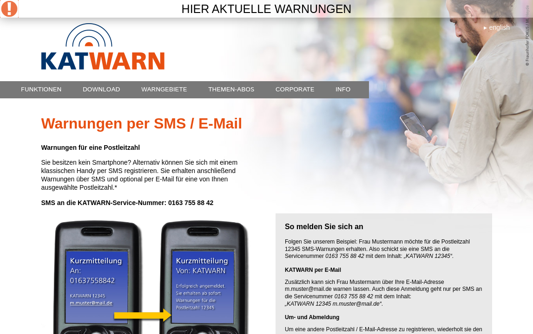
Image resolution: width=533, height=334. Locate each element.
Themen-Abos (231, 89)
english (499, 27)
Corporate (295, 89)
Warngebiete (164, 89)
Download (101, 89)
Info (343, 89)
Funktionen (41, 89)
